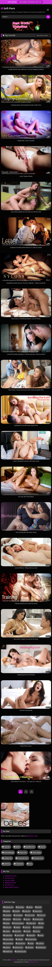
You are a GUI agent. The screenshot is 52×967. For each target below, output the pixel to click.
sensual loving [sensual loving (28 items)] (31, 939)
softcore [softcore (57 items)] (7, 947)
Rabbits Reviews (10, 883)
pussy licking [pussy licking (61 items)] (9, 939)
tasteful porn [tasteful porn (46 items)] (41, 947)
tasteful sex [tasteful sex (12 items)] (8, 951)
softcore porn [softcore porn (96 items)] (19, 947)
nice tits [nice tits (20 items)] (37, 931)
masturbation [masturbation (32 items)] (39, 927)
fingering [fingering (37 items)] (7, 919)
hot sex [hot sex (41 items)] (27, 919)
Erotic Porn (23, 852)
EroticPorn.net (32, 836)
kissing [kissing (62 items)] (7, 923)
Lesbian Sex (8, 858)
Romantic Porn (38, 858)
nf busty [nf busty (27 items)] (27, 931)
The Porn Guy (9, 878)
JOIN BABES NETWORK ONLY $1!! (30, 2)
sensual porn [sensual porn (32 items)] (9, 943)
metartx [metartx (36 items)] (7, 931)
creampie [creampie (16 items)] (8, 915)
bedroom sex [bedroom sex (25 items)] (9, 907)
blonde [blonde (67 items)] (39, 907)
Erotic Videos (37, 852)
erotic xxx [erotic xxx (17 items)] (42, 915)
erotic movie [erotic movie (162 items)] (30, 915)
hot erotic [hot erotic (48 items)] (18, 919)
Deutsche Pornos (10, 876)
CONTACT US (33, 962)
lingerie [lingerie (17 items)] (18, 927)
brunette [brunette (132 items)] (17, 911)
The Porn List (9, 885)
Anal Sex (7, 846)
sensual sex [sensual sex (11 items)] (21, 943)
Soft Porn (8, 8)
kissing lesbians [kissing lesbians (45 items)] (19, 923)
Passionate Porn (23, 858)
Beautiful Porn (30, 846)
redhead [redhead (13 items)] (20, 939)
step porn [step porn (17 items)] (30, 947)
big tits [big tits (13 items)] (30, 907)
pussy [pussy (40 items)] (41, 935)
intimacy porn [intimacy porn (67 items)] (39, 919)
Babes (18, 846)
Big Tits (43, 846)
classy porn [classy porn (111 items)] (38, 911)
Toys (30, 863)
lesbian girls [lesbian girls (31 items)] (32, 923)
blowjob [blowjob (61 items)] (7, 911)
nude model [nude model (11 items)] (20, 935)
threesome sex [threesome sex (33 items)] (21, 951)
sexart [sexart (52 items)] (31, 943)
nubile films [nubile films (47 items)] (8, 935)
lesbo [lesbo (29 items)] (42, 923)
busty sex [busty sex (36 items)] (27, 911)
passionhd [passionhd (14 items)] (32, 935)
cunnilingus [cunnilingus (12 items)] (18, 915)
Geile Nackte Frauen (12, 887)
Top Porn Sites (10, 880)
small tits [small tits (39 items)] (40, 943)
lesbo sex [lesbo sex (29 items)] (8, 927)
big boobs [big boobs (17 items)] (21, 907)
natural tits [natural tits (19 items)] (17, 931)
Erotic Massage (9, 852)
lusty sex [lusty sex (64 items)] (27, 927)
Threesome (19, 863)
